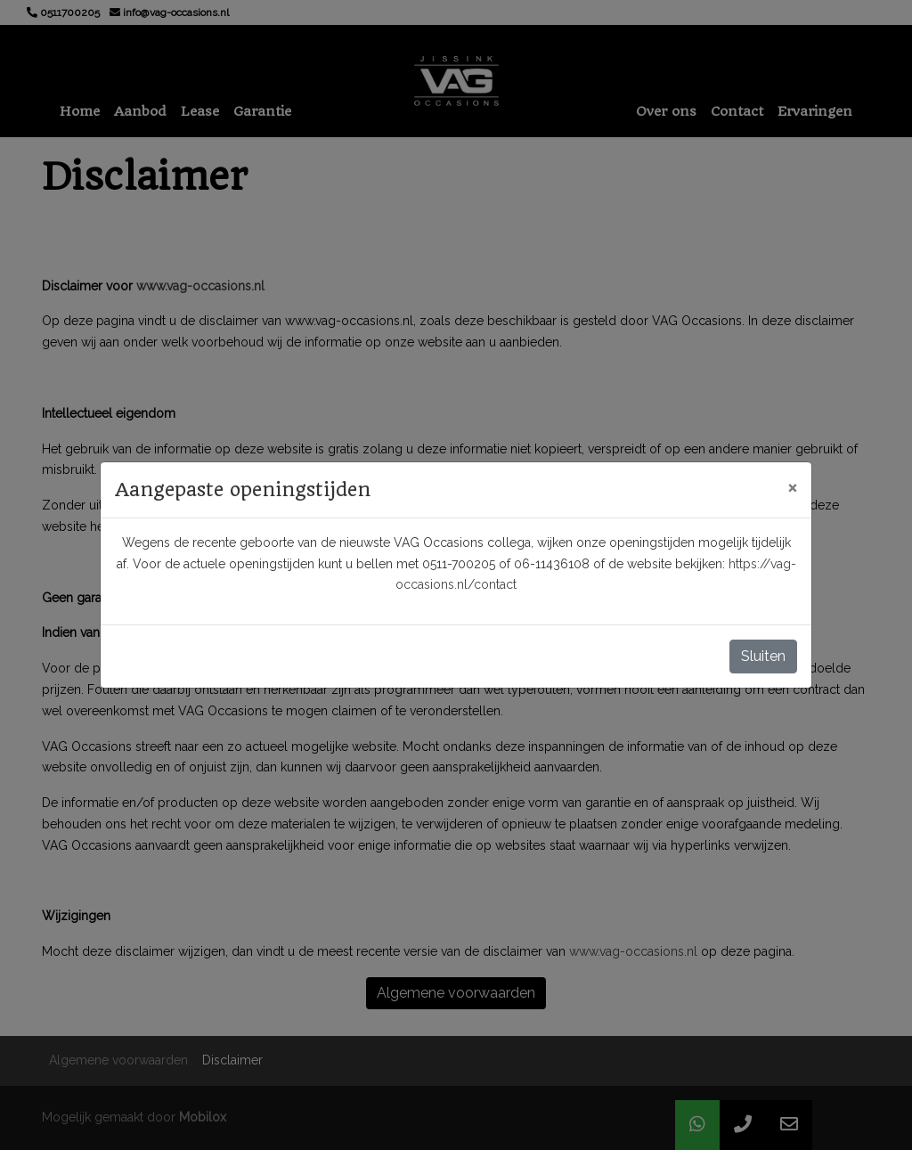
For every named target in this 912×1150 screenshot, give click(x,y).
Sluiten (763, 656)
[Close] (792, 487)
